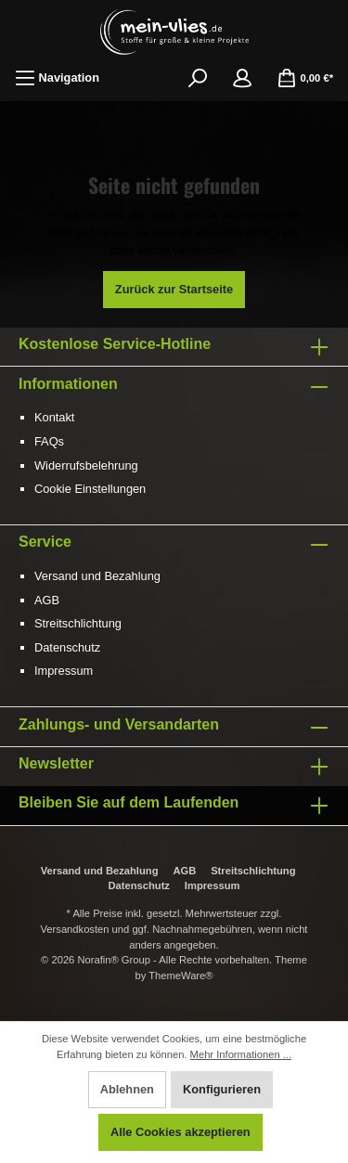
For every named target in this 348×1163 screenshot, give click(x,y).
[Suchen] (197, 78)
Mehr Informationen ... (240, 1054)
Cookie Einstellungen (90, 489)
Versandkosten (75, 929)
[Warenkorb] (304, 78)
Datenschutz (67, 647)
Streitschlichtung (78, 623)
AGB (46, 600)
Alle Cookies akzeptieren (180, 1132)
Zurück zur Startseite (174, 289)
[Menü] (57, 78)
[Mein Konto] (242, 78)
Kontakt (54, 417)
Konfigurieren (222, 1089)
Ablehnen (127, 1089)
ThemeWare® (180, 975)
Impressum (63, 671)
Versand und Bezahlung (97, 576)
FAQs (49, 441)
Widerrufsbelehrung (86, 465)
